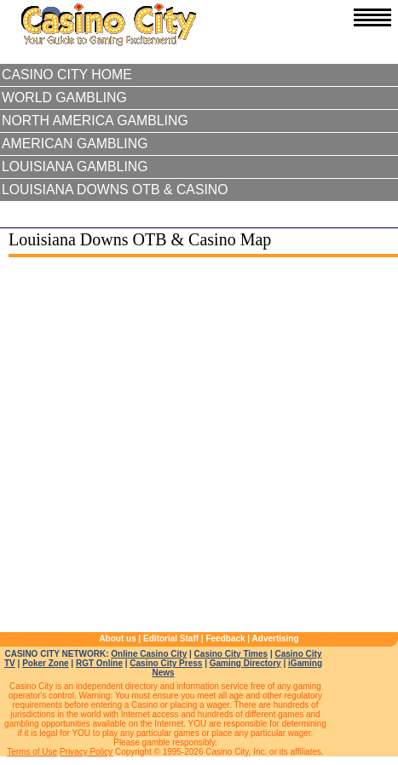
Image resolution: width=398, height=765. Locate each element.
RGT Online (99, 663)
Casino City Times (231, 654)
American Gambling (75, 143)
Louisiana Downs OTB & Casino (115, 189)
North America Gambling (95, 120)
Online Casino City (149, 654)
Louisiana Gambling (75, 166)
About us (117, 638)
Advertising (275, 638)
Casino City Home (67, 74)
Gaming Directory (245, 663)
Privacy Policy (86, 751)
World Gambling (64, 97)
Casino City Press (166, 663)
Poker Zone (45, 663)
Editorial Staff (171, 638)
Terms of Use (32, 751)
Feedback (225, 638)
